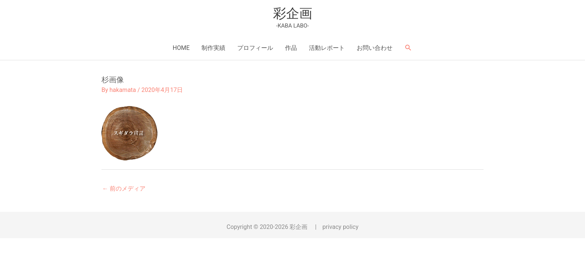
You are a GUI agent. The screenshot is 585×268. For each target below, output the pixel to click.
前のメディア (124, 188)
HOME (181, 47)
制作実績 (213, 47)
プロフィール (255, 47)
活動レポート (327, 47)
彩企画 (292, 13)
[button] (408, 48)
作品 (291, 47)
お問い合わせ (374, 47)
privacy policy (340, 226)
